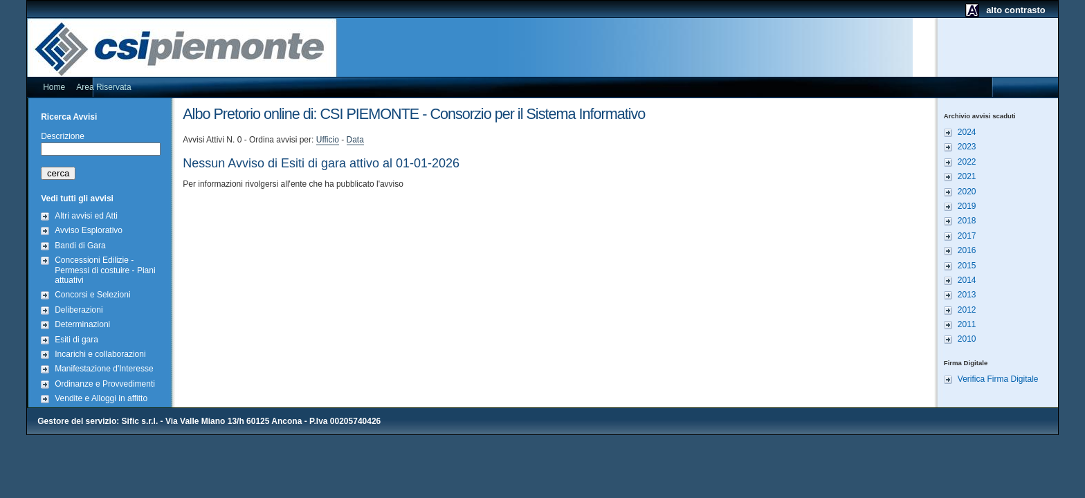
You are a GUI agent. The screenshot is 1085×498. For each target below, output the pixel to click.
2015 (967, 265)
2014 (967, 280)
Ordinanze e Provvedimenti (105, 384)
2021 (967, 176)
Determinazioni (82, 324)
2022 (967, 162)
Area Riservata (103, 87)
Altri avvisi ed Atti (86, 216)
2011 (967, 324)
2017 (967, 236)
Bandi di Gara (80, 245)
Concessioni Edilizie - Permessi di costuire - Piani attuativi (105, 270)
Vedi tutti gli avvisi (77, 198)
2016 (967, 250)
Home (54, 87)
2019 (967, 206)
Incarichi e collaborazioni (100, 354)
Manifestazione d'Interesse (104, 369)
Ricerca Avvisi (69, 117)
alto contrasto (1016, 10)
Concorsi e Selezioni (92, 294)
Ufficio (327, 140)
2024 (967, 132)
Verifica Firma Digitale (998, 379)
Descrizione (62, 136)
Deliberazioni (78, 310)
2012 (967, 310)
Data (355, 140)
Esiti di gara (76, 339)
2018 (967, 220)
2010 (967, 339)
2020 (967, 191)
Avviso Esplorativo (88, 230)
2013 (967, 294)
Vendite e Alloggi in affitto (101, 398)
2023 (967, 146)
